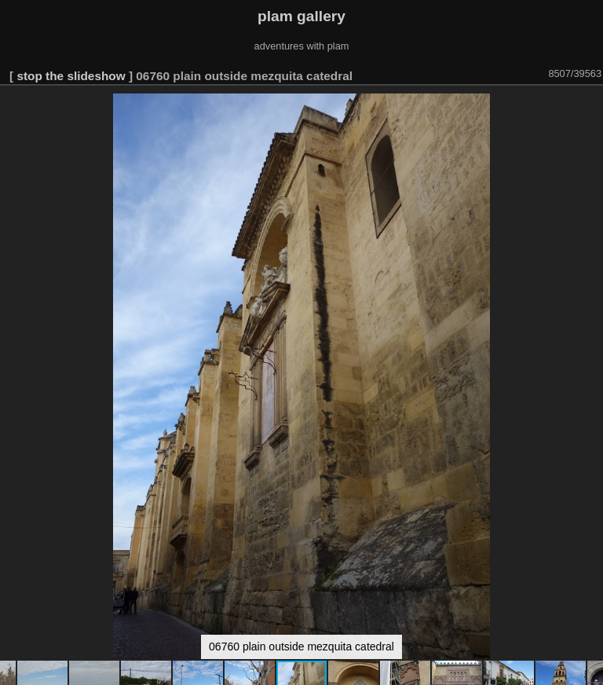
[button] (588, 107)
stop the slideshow (70, 75)
